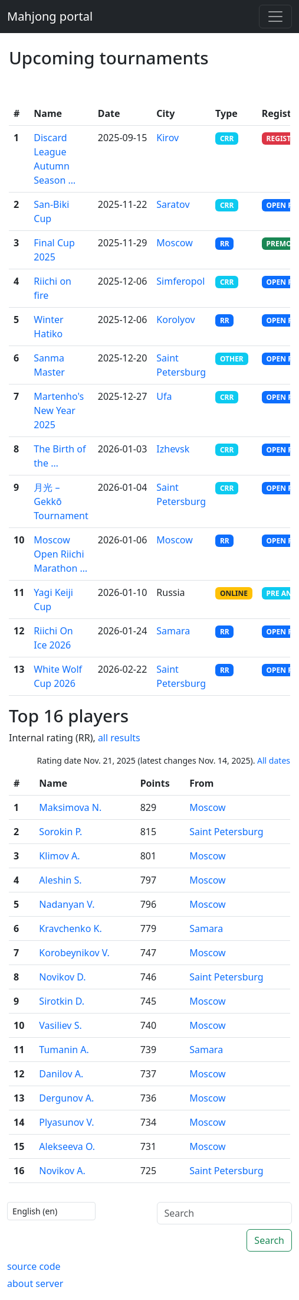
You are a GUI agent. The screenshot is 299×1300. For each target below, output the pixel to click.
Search (269, 1240)
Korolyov (175, 319)
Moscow (174, 242)
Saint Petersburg (226, 831)
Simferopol (180, 281)
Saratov (172, 204)
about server (35, 1283)
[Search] (225, 1213)
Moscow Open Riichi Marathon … (60, 554)
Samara (173, 630)
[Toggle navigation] (275, 16)
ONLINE (234, 593)
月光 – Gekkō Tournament (61, 501)
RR (224, 244)
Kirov (167, 137)
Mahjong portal (50, 16)
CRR (227, 138)
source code (34, 1266)
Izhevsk (172, 448)
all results (119, 737)
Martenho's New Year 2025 (59, 410)
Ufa (164, 396)
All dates (273, 760)
